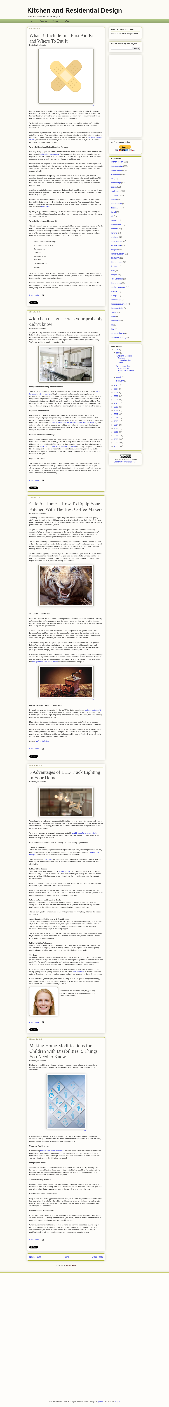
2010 (116, 439)
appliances (115, 191)
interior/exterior (117, 308)
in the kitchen (46, 207)
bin (112, 325)
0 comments (34, 295)
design (114, 187)
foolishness (115, 208)
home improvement (119, 304)
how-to (114, 199)
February (120, 381)
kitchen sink (116, 283)
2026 (116, 350)
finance (114, 291)
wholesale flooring (118, 337)
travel (113, 212)
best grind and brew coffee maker (45, 662)
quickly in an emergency (50, 154)
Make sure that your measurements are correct (58, 446)
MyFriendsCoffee (42, 741)
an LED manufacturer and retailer (84, 833)
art (112, 178)
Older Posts (97, 1257)
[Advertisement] (125, 95)
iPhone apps (116, 300)
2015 (116, 421)
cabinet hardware (118, 287)
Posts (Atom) (71, 1265)
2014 (116, 425)
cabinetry (115, 237)
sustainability (116, 204)
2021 (116, 400)
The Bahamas (117, 279)
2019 (116, 407)
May (118, 353)
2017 (116, 414)
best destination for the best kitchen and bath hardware (73, 423)
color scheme (116, 241)
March (119, 377)
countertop (115, 195)
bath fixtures (116, 224)
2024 (116, 389)
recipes (114, 275)
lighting (114, 233)
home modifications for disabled (52, 1151)
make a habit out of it (93, 710)
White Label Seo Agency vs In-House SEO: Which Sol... (125, 369)
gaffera (101, 1402)
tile (112, 216)
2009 (116, 443)
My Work (67, 21)
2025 (116, 385)
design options (64, 871)
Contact (55, 21)
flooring (114, 266)
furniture (114, 229)
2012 (116, 432)
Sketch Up (115, 258)
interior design (117, 166)
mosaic (114, 220)
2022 (116, 396)
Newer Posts (35, 1257)
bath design (116, 183)
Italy (113, 270)
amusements (116, 170)
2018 (116, 410)
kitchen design (117, 162)
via (93, 105)
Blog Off (114, 250)
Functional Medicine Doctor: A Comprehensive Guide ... (124, 359)
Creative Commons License (125, 462)
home (113, 317)
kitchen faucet (117, 262)
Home (32, 21)
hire (112, 329)
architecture (116, 245)
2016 (116, 418)
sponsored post (117, 333)
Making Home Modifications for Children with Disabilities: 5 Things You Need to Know (63, 1051)
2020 (116, 403)
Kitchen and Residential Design (74, 10)
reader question (117, 254)
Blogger (117, 1402)
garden (114, 312)
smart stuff (115, 174)
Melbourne (115, 321)
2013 (116, 428)
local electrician (78, 972)
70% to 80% (48, 859)
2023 (116, 392)
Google (114, 296)
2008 (116, 446)
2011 (116, 436)
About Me (43, 21)
